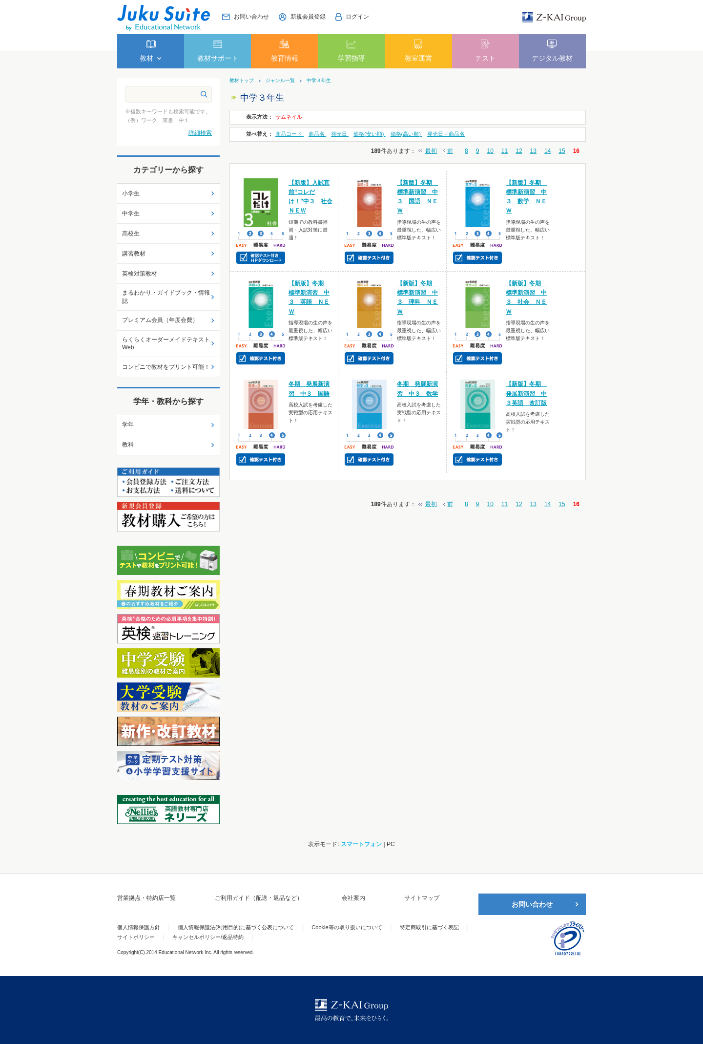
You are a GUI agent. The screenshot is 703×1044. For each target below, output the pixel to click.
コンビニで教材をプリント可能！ (166, 366)
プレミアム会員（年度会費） (160, 320)
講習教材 (133, 253)
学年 (128, 424)
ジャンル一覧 (280, 80)
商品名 (317, 134)
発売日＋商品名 (446, 134)
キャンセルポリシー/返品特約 (208, 937)
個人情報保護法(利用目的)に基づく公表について (236, 927)
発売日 (340, 134)
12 (519, 151)
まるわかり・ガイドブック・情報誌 (166, 296)
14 (547, 151)
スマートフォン (361, 844)
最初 (431, 151)
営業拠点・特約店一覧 (146, 898)
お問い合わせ (532, 904)
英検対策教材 (139, 273)
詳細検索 (200, 132)
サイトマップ (421, 898)
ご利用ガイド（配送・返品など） (259, 898)
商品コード (289, 134)
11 (504, 151)
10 (490, 151)
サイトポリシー (136, 937)
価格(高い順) (406, 134)
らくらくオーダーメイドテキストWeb (166, 343)
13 (533, 151)
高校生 (131, 233)
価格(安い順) (369, 134)
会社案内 (353, 898)
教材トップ (241, 80)
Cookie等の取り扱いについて (346, 927)
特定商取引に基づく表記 (429, 927)
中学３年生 (319, 80)
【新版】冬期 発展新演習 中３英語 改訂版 (526, 393)
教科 (128, 444)
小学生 (131, 193)
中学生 (131, 213)
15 (561, 151)
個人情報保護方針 (138, 927)
